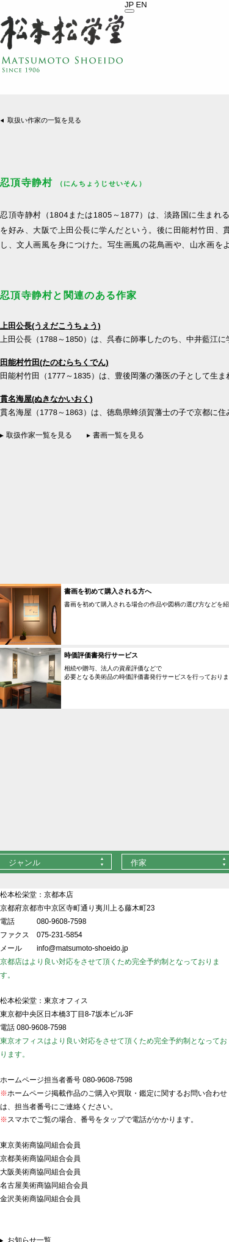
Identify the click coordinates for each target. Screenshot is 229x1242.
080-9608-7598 (61, 921)
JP (129, 4)
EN (141, 4)
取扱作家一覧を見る (39, 435)
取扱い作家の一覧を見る (44, 120)
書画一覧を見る (118, 435)
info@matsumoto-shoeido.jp (82, 948)
